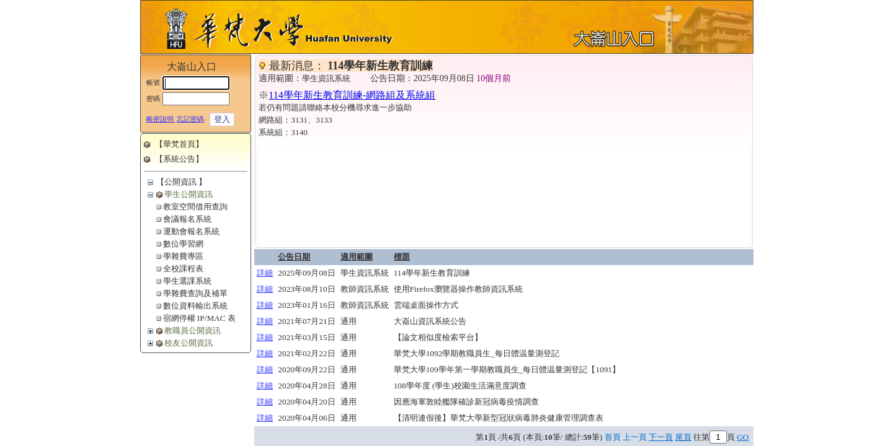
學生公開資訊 (188, 194)
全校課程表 (183, 268)
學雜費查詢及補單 (195, 293)
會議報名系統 (187, 219)
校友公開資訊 (188, 343)
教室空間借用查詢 (195, 206)
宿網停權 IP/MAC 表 (199, 318)
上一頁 (635, 437)
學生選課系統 (187, 281)
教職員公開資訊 (192, 330)
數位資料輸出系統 (195, 305)
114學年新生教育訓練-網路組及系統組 (352, 95)
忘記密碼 (190, 119)
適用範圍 (356, 256)
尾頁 (683, 437)
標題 (402, 256)
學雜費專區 (183, 256)
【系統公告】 (179, 159)
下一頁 (661, 437)
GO (743, 437)
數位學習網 (183, 243)
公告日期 (294, 256)
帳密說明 (160, 119)
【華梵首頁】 (179, 144)
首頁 (613, 437)
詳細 (265, 273)
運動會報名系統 (191, 231)
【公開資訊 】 (181, 181)
